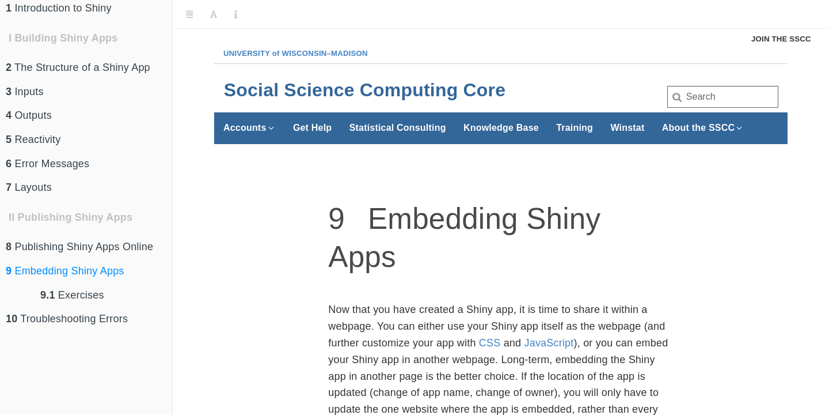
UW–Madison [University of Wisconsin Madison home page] (295, 53)
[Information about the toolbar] (236, 14)
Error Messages (47, 163)
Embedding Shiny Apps (65, 271)
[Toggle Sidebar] (189, 14)
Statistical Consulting (397, 128)
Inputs (25, 91)
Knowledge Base (501, 128)
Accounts (249, 128)
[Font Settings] (213, 14)
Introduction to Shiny (59, 8)
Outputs (29, 115)
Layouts (29, 187)
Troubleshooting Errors (67, 319)
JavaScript (548, 343)
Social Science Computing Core (364, 90)
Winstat (627, 128)
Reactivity (33, 139)
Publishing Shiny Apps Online (79, 246)
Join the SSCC (781, 39)
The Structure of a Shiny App (78, 67)
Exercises (72, 295)
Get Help (312, 128)
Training (574, 128)
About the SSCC (703, 128)
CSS (490, 343)
